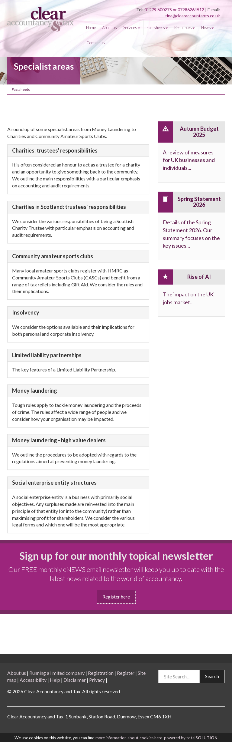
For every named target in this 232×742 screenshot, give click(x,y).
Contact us (95, 42)
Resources (184, 27)
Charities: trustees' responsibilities (55, 151)
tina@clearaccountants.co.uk (192, 15)
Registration (101, 673)
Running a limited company (57, 673)
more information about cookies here (128, 737)
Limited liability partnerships (47, 355)
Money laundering (34, 391)
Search (212, 676)
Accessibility (33, 680)
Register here (116, 596)
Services (131, 27)
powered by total (191, 737)
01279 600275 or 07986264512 (174, 9)
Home (91, 27)
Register (125, 673)
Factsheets (157, 27)
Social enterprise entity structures (54, 483)
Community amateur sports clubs (52, 256)
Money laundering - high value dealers (59, 440)
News (207, 27)
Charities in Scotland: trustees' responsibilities (69, 207)
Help (55, 680)
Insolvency (25, 313)
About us (109, 27)
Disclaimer (74, 680)
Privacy (97, 680)
